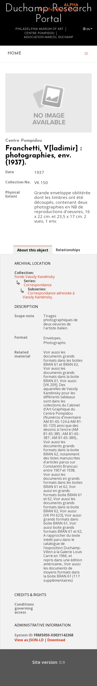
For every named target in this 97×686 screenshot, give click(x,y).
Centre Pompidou (39, 33)
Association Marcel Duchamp (48, 37)
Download (56, 639)
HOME (14, 53)
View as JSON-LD (29, 639)
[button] (86, 54)
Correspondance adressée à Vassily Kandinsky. (49, 295)
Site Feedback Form (58, 10)
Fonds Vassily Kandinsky (34, 276)
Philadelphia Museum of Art (39, 29)
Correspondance (38, 284)
